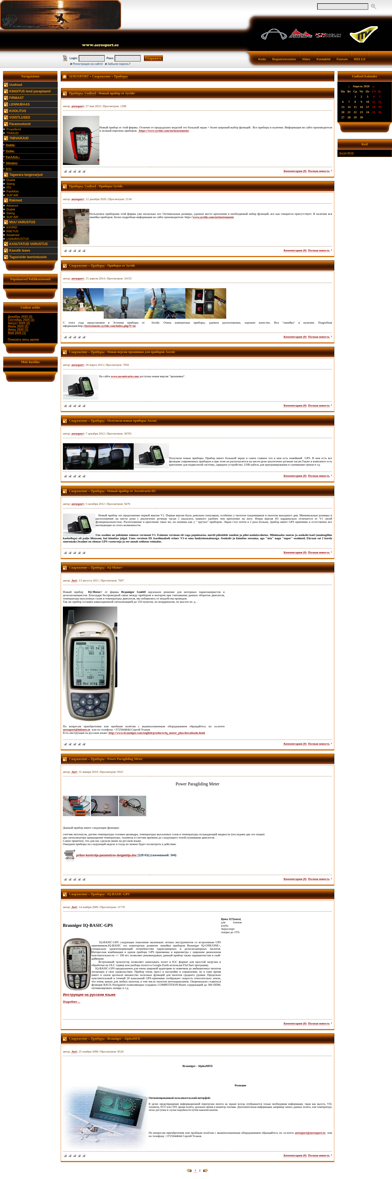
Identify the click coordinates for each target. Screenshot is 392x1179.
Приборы (121, 76)
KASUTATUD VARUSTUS (28, 244)
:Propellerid (13, 129)
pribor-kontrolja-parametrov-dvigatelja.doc (106, 855)
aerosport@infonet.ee (76, 729)
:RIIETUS (12, 231)
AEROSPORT (79, 76)
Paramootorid (19, 124)
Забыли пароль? (119, 63)
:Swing (10, 183)
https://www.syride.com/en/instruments (163, 130)
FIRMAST (16, 98)
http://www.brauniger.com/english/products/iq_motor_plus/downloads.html (157, 732)
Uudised (15, 85)
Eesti (343, 153)
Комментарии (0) (295, 171)
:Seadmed (12, 235)
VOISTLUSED (19, 117)
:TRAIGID (12, 133)
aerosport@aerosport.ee (310, 1132)
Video (306, 59)
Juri (74, 580)
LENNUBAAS (19, 104)
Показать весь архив (23, 339)
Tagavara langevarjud (26, 175)
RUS (350, 153)
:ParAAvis (12, 191)
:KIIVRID (11, 227)
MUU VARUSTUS (22, 222)
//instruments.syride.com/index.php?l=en (110, 325)
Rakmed (15, 200)
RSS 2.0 (359, 59)
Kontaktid (323, 59)
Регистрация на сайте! (88, 63)
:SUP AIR (12, 195)
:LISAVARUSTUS (17, 238)
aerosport (77, 106)
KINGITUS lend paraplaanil (30, 91)
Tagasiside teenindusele (28, 257)
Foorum (342, 59)
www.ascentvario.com (124, 376)
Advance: (12, 162)
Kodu (262, 59)
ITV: (9, 168)
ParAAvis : (13, 156)
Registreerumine (284, 59)
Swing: (10, 150)
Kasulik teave (19, 250)
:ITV (8, 187)
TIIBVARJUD (19, 138)
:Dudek (10, 180)
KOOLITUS (17, 111)
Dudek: (10, 144)
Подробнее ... (71, 1001)
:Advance (12, 205)
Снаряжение (101, 76)
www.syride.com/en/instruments (213, 217)
